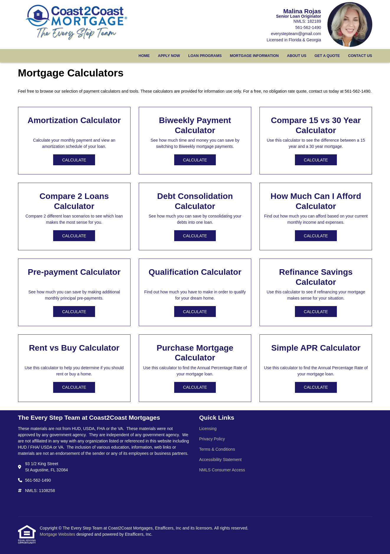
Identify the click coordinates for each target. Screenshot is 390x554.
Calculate (74, 160)
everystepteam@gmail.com (296, 33)
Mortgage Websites (58, 534)
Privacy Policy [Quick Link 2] (212, 439)
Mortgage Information (254, 56)
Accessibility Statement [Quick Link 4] (220, 459)
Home (144, 56)
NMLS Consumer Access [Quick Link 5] (222, 470)
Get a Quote (327, 56)
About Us (296, 56)
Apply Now (169, 56)
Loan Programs (204, 56)
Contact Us (360, 56)
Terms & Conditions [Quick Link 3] (217, 449)
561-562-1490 (308, 27)
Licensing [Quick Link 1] (208, 428)
